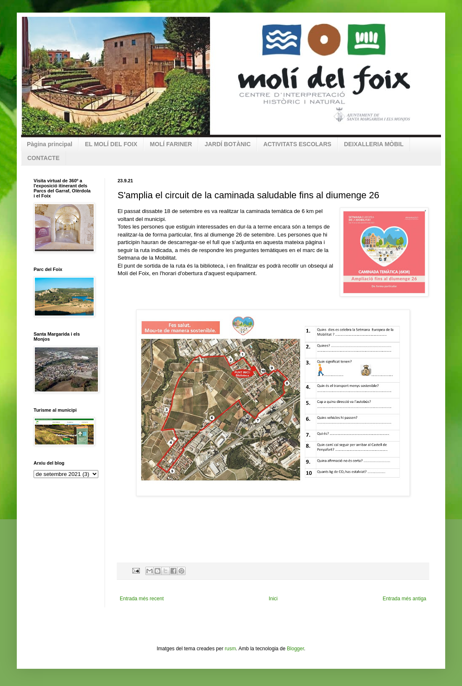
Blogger (295, 649)
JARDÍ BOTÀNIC (228, 144)
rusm (230, 649)
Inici (273, 599)
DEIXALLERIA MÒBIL (374, 144)
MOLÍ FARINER (171, 144)
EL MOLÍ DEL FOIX (111, 144)
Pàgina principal (49, 144)
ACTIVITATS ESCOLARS (297, 144)
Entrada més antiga (404, 599)
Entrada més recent (142, 599)
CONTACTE (43, 158)
